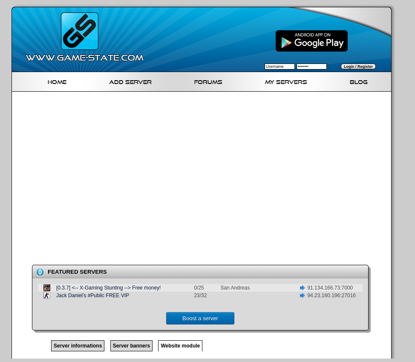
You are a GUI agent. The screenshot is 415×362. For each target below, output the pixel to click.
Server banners (131, 346)
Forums (208, 80)
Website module (180, 346)
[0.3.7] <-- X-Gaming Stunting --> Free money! (108, 288)
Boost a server (200, 318)
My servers (286, 80)
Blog (359, 80)
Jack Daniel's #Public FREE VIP (92, 295)
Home (57, 80)
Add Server (130, 80)
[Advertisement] (88, 180)
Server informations (78, 346)
